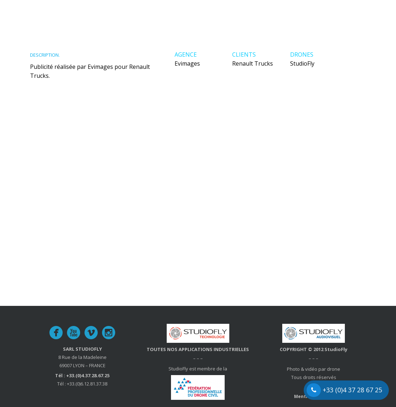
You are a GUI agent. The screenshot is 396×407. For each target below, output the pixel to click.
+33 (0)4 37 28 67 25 (344, 390)
